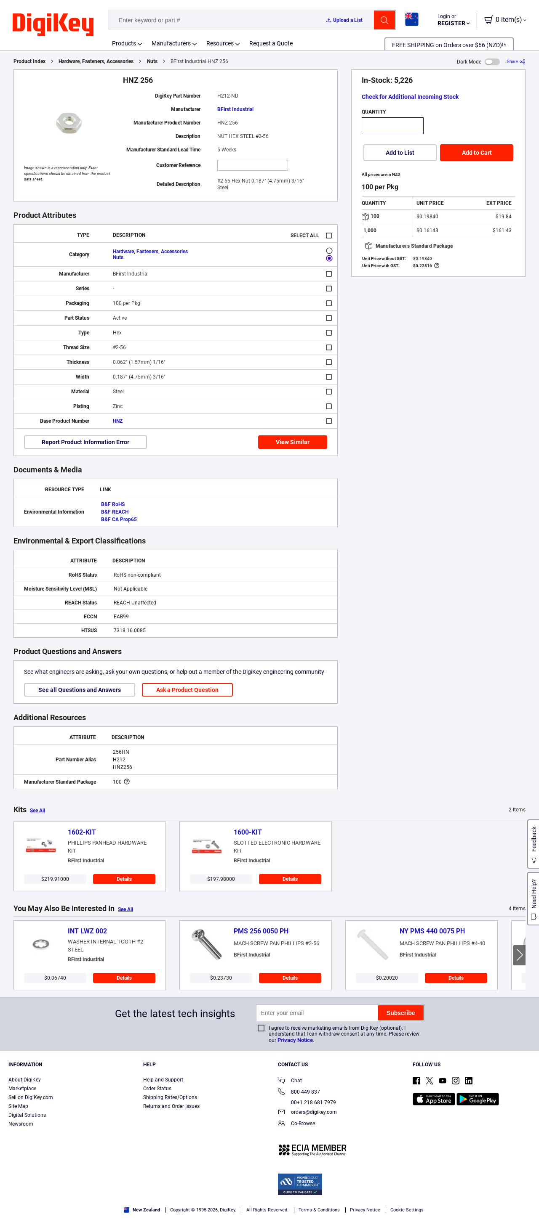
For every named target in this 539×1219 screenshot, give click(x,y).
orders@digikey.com (307, 1113)
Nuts (152, 61)
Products (124, 43)
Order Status (157, 1089)
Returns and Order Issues (171, 1106)
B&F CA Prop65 (119, 519)
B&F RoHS (113, 504)
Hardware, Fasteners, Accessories (96, 61)
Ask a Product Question (187, 689)
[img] (53, 25)
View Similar (293, 442)
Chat (290, 1081)
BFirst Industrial (235, 109)
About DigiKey (24, 1080)
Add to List (400, 152)
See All (37, 811)
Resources (220, 43)
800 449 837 (299, 1093)
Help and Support (163, 1080)
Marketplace (22, 1089)
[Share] (516, 61)
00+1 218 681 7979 (307, 1102)
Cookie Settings (407, 1210)
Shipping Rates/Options (170, 1097)
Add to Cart (477, 152)
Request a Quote (271, 43)
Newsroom (20, 1124)
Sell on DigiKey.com (30, 1097)
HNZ (118, 421)
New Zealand (142, 1210)
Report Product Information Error (85, 442)
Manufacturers (171, 43)
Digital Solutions (27, 1115)
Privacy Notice (295, 1040)
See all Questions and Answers (79, 689)
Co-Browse (296, 1124)
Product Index (29, 61)
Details (124, 879)
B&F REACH (114, 512)
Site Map (18, 1106)
